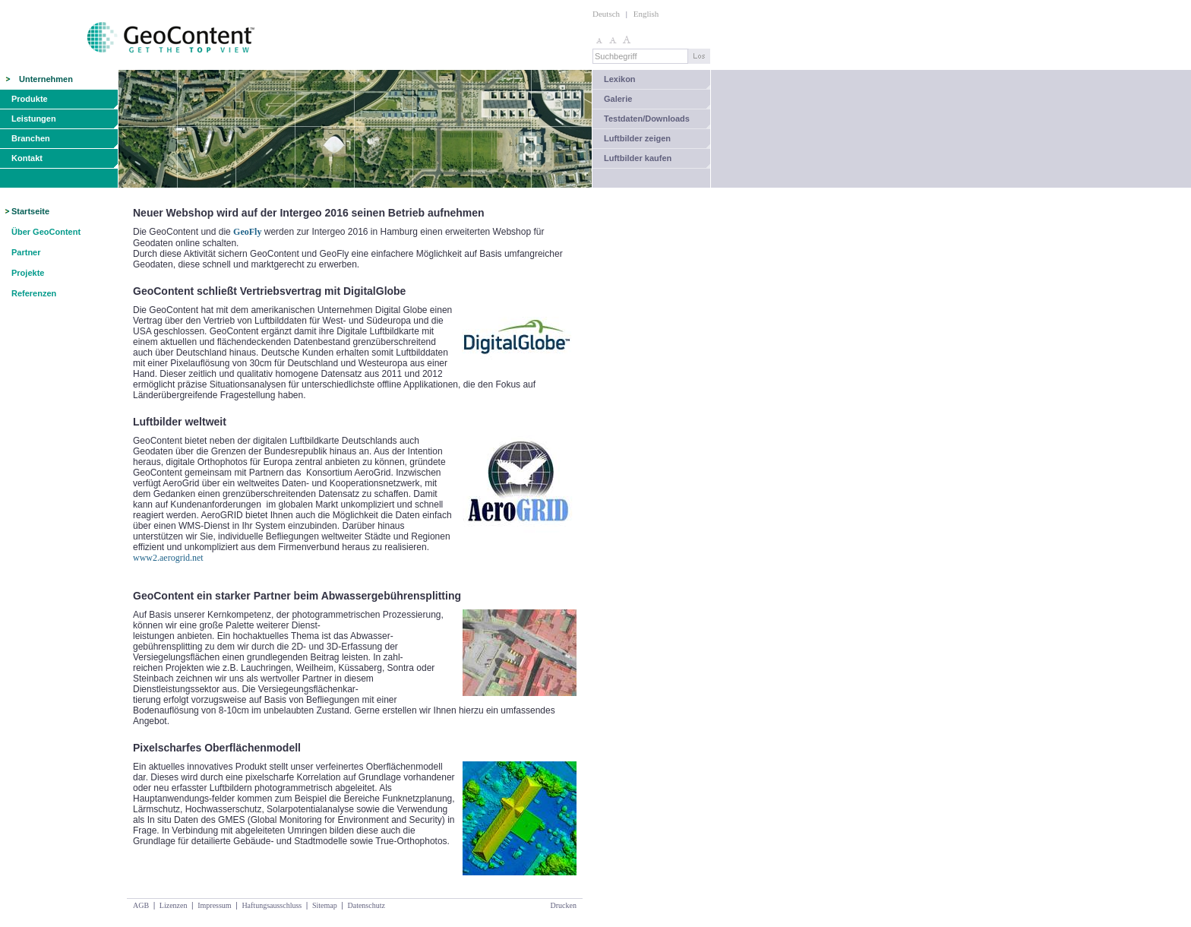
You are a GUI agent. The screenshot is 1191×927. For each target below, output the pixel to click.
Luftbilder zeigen (637, 138)
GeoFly (247, 231)
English (646, 13)
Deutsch (606, 13)
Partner (26, 252)
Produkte (29, 98)
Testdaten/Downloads (647, 118)
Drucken (564, 905)
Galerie (618, 98)
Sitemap (324, 905)
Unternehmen (46, 79)
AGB (141, 905)
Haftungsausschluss (272, 905)
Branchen (30, 138)
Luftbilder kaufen (637, 158)
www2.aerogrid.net (168, 557)
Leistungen (33, 118)
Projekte (27, 272)
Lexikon (620, 79)
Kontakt (27, 158)
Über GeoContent (46, 231)
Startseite (30, 211)
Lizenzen (174, 905)
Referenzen (33, 293)
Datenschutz (365, 905)
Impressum (214, 905)
